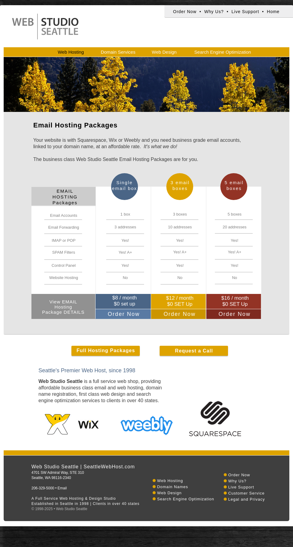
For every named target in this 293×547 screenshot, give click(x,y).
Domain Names (172, 486)
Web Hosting (170, 480)
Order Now (185, 11)
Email (62, 488)
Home (273, 11)
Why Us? (214, 11)
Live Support (245, 11)
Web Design (169, 493)
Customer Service (246, 493)
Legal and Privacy (246, 499)
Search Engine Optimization (185, 499)
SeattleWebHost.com (109, 466)
